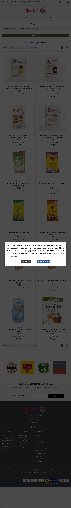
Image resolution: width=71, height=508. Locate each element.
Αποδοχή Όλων (26, 261)
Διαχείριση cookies (43, 261)
